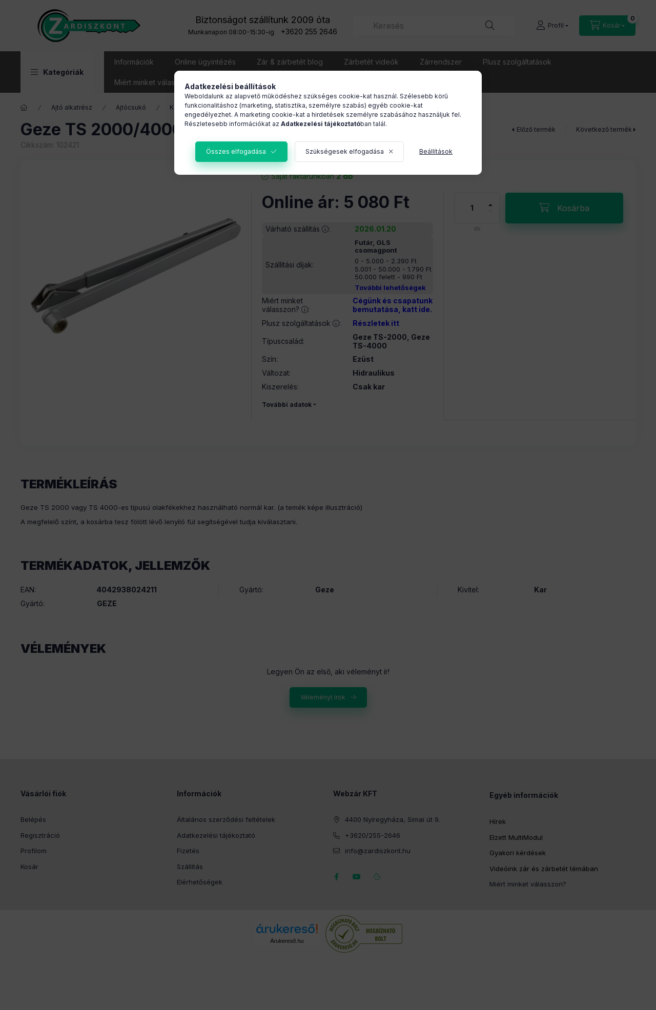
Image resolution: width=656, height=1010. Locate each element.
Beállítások (436, 151)
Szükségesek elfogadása (344, 151)
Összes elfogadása (236, 151)
